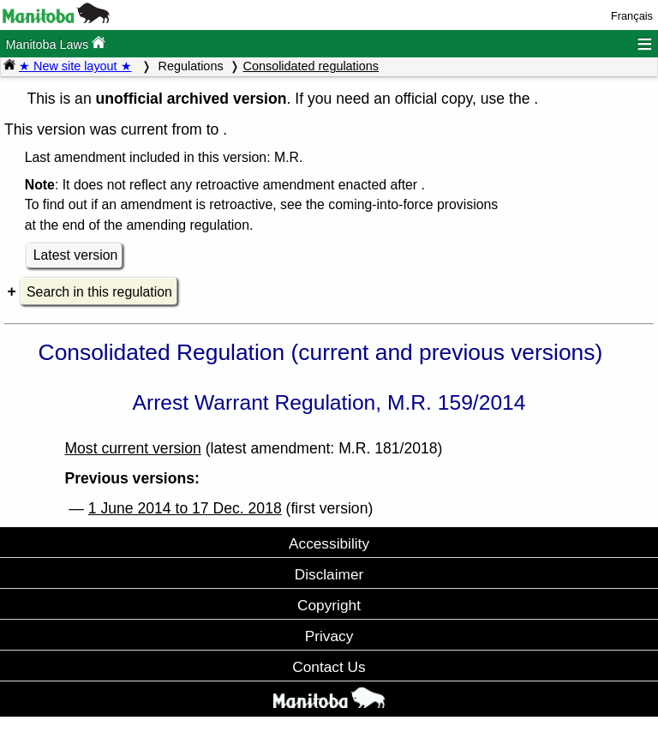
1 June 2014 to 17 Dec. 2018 (185, 508)
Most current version (132, 448)
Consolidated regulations (311, 66)
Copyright (329, 605)
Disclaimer (329, 574)
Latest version (75, 255)
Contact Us (328, 666)
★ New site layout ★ (75, 66)
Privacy (329, 636)
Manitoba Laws (55, 43)
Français (632, 15)
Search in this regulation (99, 292)
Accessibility (329, 543)
